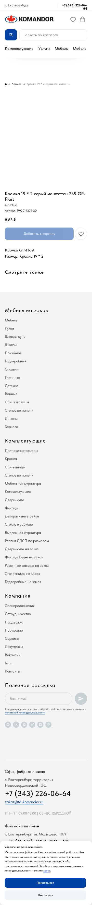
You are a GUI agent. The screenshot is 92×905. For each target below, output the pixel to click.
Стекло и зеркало (19, 524)
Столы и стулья (17, 402)
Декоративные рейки (22, 516)
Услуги (44, 48)
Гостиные (12, 377)
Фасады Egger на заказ (24, 557)
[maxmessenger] (8, 725)
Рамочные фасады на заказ (27, 565)
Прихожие (13, 353)
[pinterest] (48, 725)
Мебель (61, 48)
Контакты (12, 671)
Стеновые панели (19, 410)
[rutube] (32, 725)
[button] (73, 19)
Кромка (11, 459)
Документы (14, 646)
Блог (8, 663)
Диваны (11, 418)
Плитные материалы (21, 450)
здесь (46, 870)
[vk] (16, 725)
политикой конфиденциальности (25, 712)
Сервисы (12, 638)
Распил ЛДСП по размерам (27, 541)
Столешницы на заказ (22, 573)
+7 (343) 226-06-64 (74, 6)
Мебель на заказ (26, 310)
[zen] (40, 725)
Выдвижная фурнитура (23, 533)
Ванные (11, 394)
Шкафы (11, 345)
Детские (11, 386)
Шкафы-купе (15, 336)
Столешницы (15, 467)
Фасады (11, 508)
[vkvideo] (24, 725)
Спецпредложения (20, 605)
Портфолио (14, 630)
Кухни (9, 328)
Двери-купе (14, 500)
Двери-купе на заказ (22, 549)
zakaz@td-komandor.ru (24, 801)
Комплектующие (19, 48)
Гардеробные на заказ (23, 582)
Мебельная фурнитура (23, 483)
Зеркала (11, 427)
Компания (18, 595)
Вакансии (12, 655)
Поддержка (14, 622)
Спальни (12, 369)
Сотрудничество (18, 614)
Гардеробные (15, 361)
